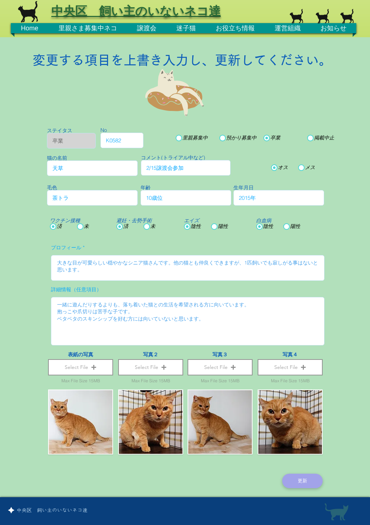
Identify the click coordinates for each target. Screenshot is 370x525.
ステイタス (59, 130)
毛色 (52, 187)
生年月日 (243, 187)
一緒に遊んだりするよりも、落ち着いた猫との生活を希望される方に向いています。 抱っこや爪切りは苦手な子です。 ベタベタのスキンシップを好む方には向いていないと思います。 (187, 321)
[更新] (302, 481)
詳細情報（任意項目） (76, 289)
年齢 (146, 187)
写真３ (220, 354)
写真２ (150, 354)
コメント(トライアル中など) (173, 157)
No (103, 130)
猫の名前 (57, 157)
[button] (80, 367)
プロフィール (66, 247)
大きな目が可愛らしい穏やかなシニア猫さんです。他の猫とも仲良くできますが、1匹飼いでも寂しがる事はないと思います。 (187, 268)
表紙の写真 (80, 354)
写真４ (290, 354)
